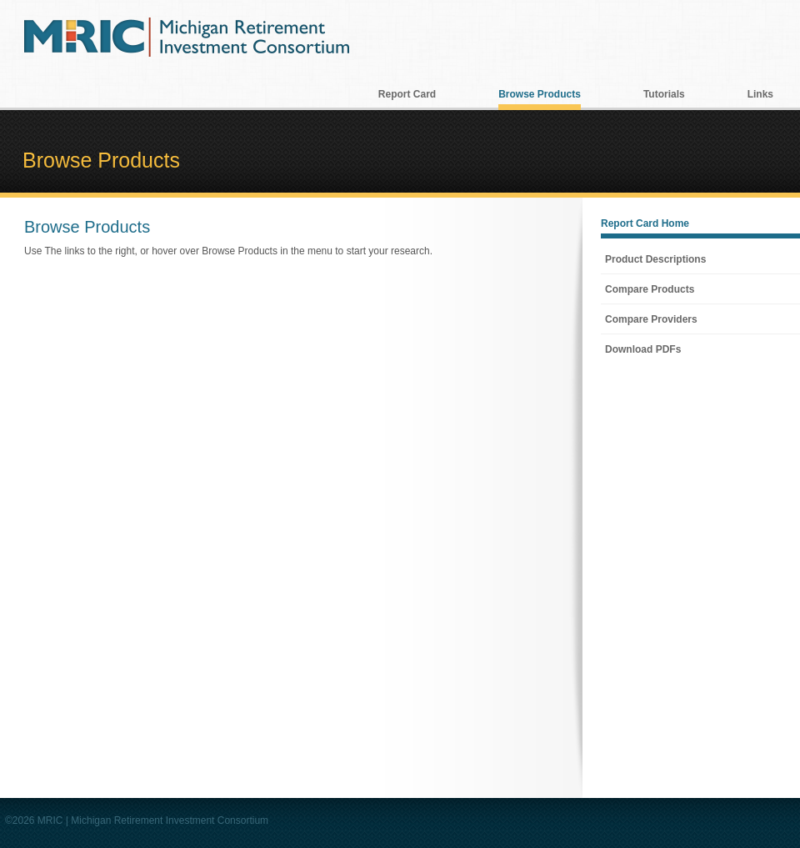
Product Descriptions (655, 259)
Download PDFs (643, 349)
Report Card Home (645, 223)
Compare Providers (651, 319)
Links (760, 94)
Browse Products (539, 94)
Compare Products (649, 289)
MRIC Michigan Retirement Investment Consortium (186, 37)
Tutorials (664, 94)
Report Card (407, 94)
